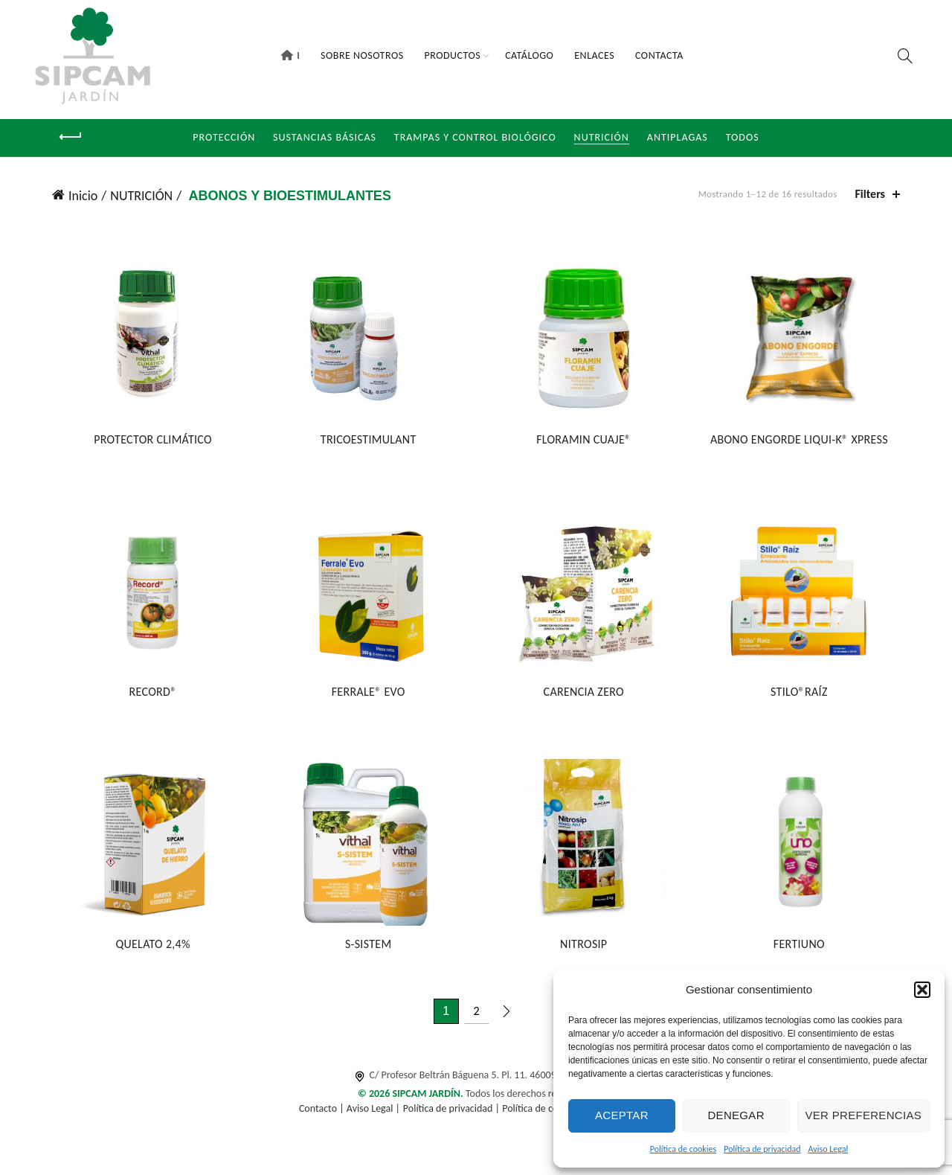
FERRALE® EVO (367, 695)
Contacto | (323, 1114)
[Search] (905, 56)
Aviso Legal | (373, 1114)
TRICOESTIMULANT (367, 442)
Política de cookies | (545, 1114)
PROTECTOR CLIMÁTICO (150, 442)
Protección (224, 137)
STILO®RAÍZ (802, 695)
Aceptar (622, 1115)
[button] (922, 989)
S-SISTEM (367, 949)
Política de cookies (683, 1149)
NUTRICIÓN (601, 137)
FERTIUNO (802, 949)
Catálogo (529, 55)
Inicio (82, 196)
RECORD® (149, 695)
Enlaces (594, 55)
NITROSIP (585, 949)
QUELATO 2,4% (149, 949)
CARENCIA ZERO (584, 695)
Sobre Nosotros (362, 55)
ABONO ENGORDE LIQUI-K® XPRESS (802, 442)
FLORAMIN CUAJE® (585, 442)
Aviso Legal (828, 1149)
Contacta (659, 55)
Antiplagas (677, 137)
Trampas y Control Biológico (475, 137)
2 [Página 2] (476, 1016)
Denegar (735, 1115)
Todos (742, 137)
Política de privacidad (762, 1149)
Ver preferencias (863, 1115)
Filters (870, 194)
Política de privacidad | (452, 1114)
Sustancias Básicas (324, 137)
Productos (453, 55)
